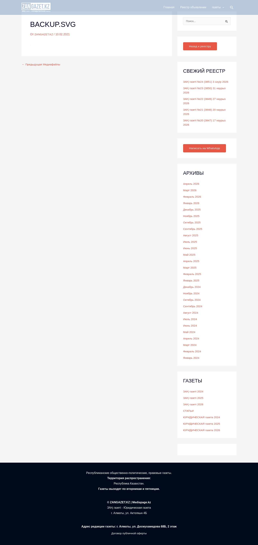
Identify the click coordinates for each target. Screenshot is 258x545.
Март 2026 (190, 190)
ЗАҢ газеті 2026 (193, 404)
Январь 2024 (191, 358)
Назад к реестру (200, 46)
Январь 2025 (191, 280)
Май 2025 (189, 254)
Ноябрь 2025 (191, 216)
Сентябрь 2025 (193, 229)
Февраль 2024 (192, 351)
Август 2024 (191, 312)
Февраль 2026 (192, 196)
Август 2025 (191, 235)
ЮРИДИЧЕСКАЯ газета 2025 (202, 423)
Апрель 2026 (191, 183)
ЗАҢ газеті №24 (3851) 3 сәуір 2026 (206, 81)
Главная (169, 9)
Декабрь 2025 (192, 209)
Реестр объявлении (193, 9)
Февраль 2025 (192, 274)
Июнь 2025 (190, 248)
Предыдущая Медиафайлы (42, 64)
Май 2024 (189, 332)
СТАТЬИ (188, 411)
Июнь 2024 (190, 325)
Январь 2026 (191, 203)
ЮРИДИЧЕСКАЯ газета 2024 (202, 417)
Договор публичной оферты (129, 533)
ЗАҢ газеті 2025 (193, 398)
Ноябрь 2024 (191, 293)
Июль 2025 (190, 241)
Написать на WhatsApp (205, 148)
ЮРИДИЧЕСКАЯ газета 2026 (202, 430)
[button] (222, 9)
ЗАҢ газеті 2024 (193, 391)
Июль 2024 (190, 319)
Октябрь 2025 (192, 222)
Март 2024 (190, 345)
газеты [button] (218, 9)
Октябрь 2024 (192, 300)
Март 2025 (190, 267)
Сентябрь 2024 (193, 306)
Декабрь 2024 (192, 287)
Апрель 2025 (191, 261)
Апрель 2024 (191, 338)
